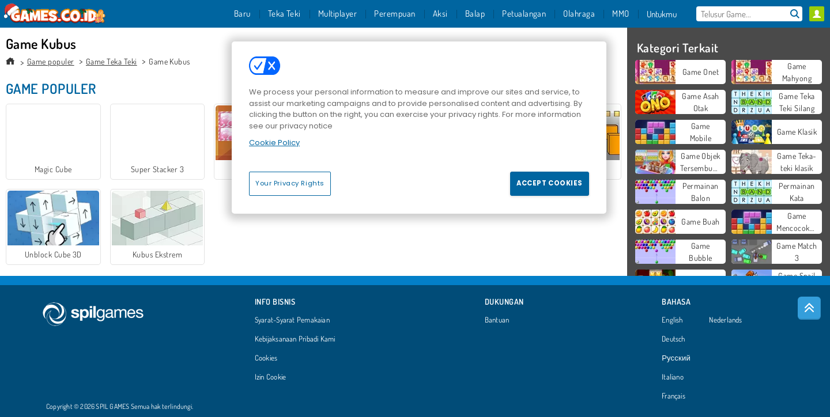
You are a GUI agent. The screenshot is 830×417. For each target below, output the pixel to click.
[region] (419, 127)
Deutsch (673, 339)
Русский (676, 358)
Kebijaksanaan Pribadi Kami (295, 339)
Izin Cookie (270, 377)
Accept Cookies (549, 183)
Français (673, 396)
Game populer (50, 61)
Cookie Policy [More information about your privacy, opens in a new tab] (274, 142)
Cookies (266, 358)
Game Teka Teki (111, 61)
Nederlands (725, 320)
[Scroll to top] (809, 308)
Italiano (673, 377)
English (672, 320)
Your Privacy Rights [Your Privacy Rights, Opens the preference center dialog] (290, 183)
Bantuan (497, 320)
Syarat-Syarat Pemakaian (292, 320)
